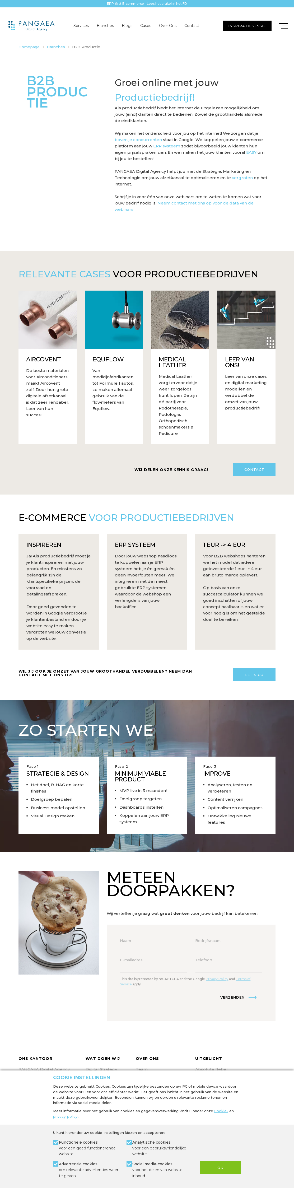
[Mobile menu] (283, 25)
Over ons (147, 1058)
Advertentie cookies (89, 1170)
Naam (125, 940)
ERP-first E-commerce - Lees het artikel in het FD (147, 4)
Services (81, 25)
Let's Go (254, 675)
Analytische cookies (162, 1148)
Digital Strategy (101, 1069)
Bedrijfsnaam (208, 940)
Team (142, 1069)
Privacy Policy (217, 979)
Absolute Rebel (211, 1069)
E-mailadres (131, 960)
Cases (145, 25)
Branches (105, 25)
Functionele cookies (89, 1148)
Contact (191, 25)
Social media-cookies (162, 1170)
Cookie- (221, 1111)
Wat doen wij (103, 1058)
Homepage (29, 47)
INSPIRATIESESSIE (247, 26)
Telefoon (203, 960)
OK (220, 1168)
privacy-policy (65, 1116)
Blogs (127, 25)
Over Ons (167, 25)
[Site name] (31, 25)
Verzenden (232, 997)
